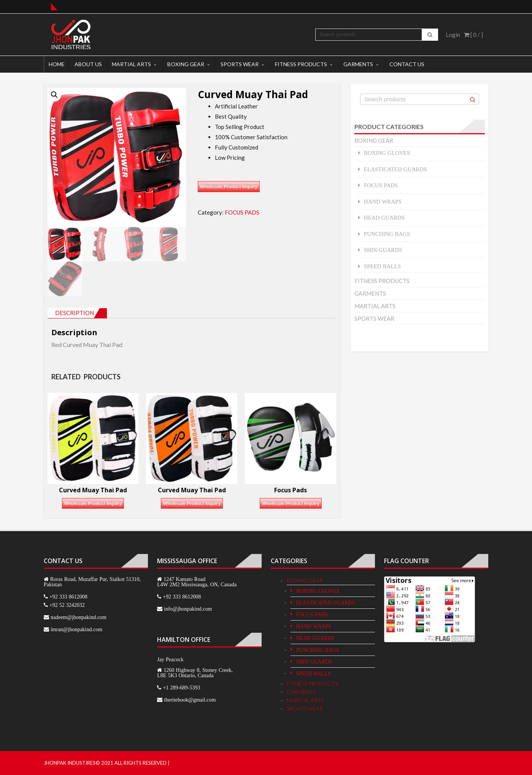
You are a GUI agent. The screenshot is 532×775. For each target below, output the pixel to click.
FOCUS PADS (242, 212)
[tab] (77, 313)
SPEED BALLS (382, 266)
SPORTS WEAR (240, 64)
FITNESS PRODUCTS (301, 64)
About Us (88, 64)
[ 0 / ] (473, 34)
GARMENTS (358, 64)
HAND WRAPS (383, 201)
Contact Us (406, 64)
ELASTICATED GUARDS (395, 169)
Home (57, 64)
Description (74, 312)
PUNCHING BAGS (387, 234)
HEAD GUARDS (384, 217)
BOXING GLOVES (387, 153)
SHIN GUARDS (383, 250)
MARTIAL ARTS (131, 64)
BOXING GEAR (185, 64)
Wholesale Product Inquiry (228, 186)
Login (453, 34)
